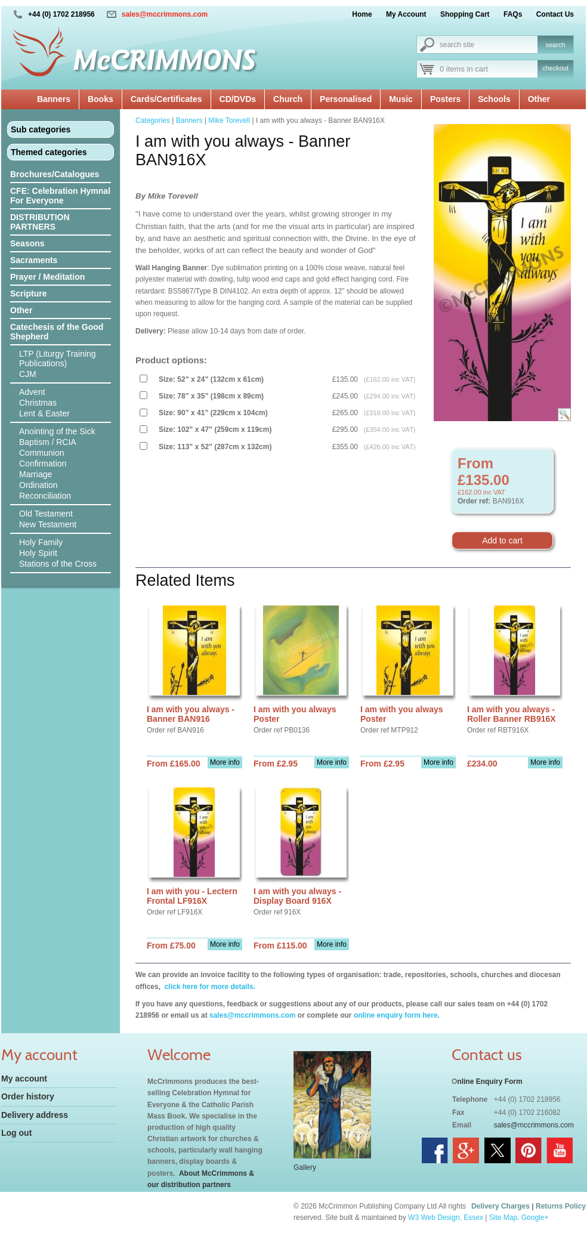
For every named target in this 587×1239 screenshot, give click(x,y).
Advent (32, 392)
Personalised (346, 99)
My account (24, 1078)
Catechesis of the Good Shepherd (56, 331)
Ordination (38, 485)
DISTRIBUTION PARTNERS (40, 221)
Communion (41, 453)
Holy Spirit (38, 553)
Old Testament (46, 513)
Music (401, 99)
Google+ (535, 1217)
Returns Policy (561, 1206)
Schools (494, 99)
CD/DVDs (238, 99)
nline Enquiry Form (489, 1081)
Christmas (38, 402)
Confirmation (42, 463)
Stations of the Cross (58, 563)
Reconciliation (45, 495)
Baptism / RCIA (47, 442)
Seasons (27, 243)
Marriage (35, 474)
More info (225, 762)
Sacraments (33, 260)
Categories (152, 120)
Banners (53, 99)
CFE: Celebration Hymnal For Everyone (60, 195)
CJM (27, 374)
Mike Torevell (229, 120)
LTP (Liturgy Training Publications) (57, 358)
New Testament (47, 524)
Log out (16, 1133)
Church (287, 99)
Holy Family (41, 542)
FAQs (512, 14)
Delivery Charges (500, 1206)
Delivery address (34, 1115)
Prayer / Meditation (47, 277)
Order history (27, 1096)
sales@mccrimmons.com (165, 14)
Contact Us (555, 14)
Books (100, 99)
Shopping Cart (465, 14)
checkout (555, 68)
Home (362, 14)
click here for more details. (208, 986)
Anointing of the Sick (57, 431)
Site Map (503, 1217)
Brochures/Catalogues (54, 174)
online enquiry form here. (397, 1015)
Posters (445, 99)
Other (539, 99)
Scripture (28, 293)
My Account (406, 14)
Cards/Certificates (166, 99)
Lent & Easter (44, 413)
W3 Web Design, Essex (445, 1217)
